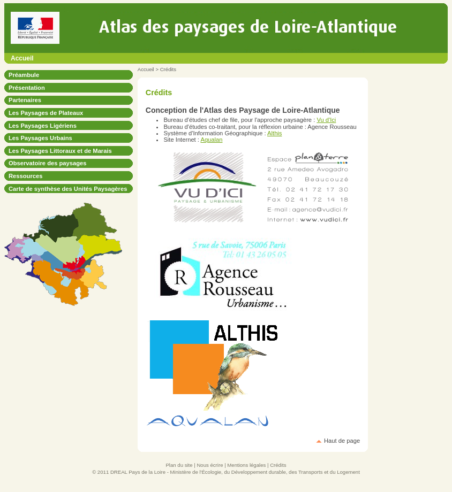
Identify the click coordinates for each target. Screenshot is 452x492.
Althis (274, 133)
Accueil (22, 58)
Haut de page (342, 440)
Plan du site (178, 465)
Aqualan (211, 139)
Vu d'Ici (326, 120)
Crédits (278, 465)
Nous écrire (210, 465)
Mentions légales (246, 465)
